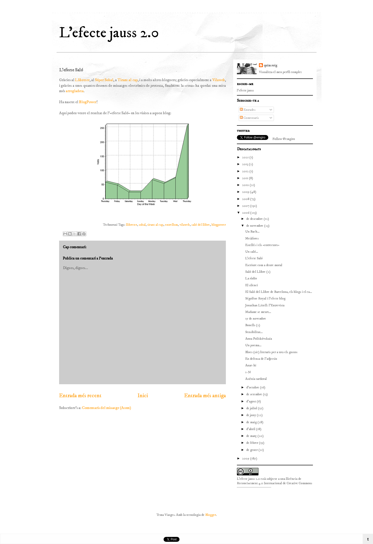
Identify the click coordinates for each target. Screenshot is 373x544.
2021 (245, 157)
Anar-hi (250, 365)
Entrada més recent (80, 395)
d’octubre (253, 387)
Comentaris (249, 118)
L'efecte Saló (254, 258)
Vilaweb (218, 79)
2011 (245, 178)
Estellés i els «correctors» (262, 245)
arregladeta (75, 90)
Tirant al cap (127, 79)
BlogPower (87, 101)
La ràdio (251, 278)
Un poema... (253, 345)
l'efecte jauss (245, 90)
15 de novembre (255, 318)
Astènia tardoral (256, 379)
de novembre (255, 225)
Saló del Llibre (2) (257, 272)
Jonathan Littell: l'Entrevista (264, 305)
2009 (246, 192)
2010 (246, 185)
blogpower (219, 225)
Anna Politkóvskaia (258, 338)
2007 (246, 206)
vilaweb (185, 225)
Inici (143, 395)
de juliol (252, 408)
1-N (248, 372)
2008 (246, 199)
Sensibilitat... (254, 332)
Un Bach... (252, 231)
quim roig (270, 65)
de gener (252, 450)
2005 (246, 458)
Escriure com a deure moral (263, 265)
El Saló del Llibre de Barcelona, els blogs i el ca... (278, 292)
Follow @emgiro (283, 139)
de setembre (254, 394)
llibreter (131, 225)
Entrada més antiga (205, 395)
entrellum (171, 225)
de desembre (255, 219)
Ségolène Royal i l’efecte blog (265, 298)
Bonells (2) (252, 325)
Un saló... (251, 251)
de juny (251, 415)
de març (251, 436)
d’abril (251, 429)
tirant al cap (155, 225)
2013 (245, 164)
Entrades (248, 110)
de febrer (252, 443)
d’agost (251, 401)
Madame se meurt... (258, 312)
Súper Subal (104, 79)
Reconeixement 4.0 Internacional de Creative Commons (274, 483)
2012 (245, 171)
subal (142, 225)
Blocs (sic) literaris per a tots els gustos (271, 352)
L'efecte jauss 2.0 (109, 33)
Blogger (210, 515)
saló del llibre (201, 225)
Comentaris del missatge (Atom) (106, 407)
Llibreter (82, 79)
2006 (246, 212)
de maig (251, 422)
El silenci (251, 285)
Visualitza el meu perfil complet (280, 72)
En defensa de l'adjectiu (261, 359)
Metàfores (252, 238)
